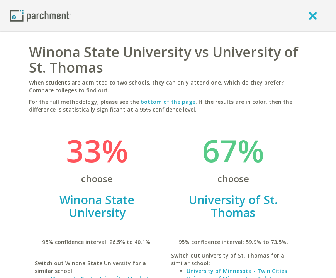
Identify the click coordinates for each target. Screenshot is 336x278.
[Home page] (40, 15)
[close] (313, 15)
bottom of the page (168, 101)
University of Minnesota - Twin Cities (237, 271)
